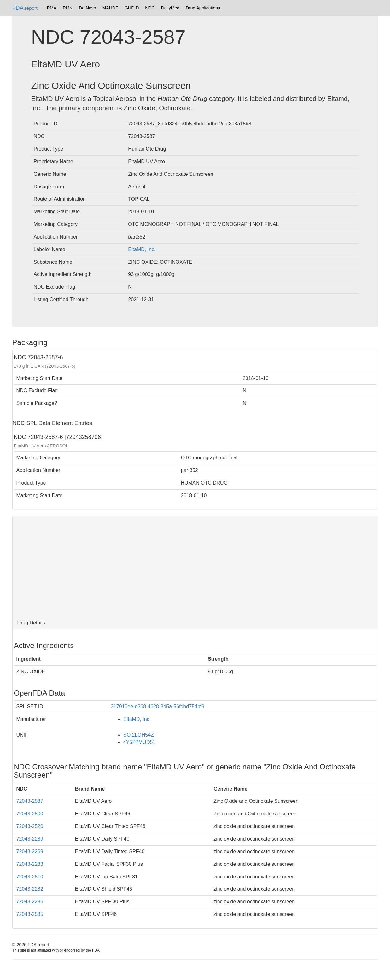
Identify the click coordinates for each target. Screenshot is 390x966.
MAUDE (110, 7)
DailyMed (170, 7)
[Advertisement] (195, 566)
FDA (25, 8)
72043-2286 (29, 901)
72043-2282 (29, 889)
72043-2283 (29, 864)
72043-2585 (29, 914)
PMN (68, 7)
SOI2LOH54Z (138, 735)
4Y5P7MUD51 (139, 742)
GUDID (132, 7)
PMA (51, 7)
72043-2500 (29, 813)
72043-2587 (29, 801)
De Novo (87, 7)
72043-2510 (29, 876)
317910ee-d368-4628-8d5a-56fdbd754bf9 (157, 706)
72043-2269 (29, 851)
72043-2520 (29, 826)
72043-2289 (29, 839)
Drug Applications (203, 7)
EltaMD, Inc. (141, 249)
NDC (149, 7)
